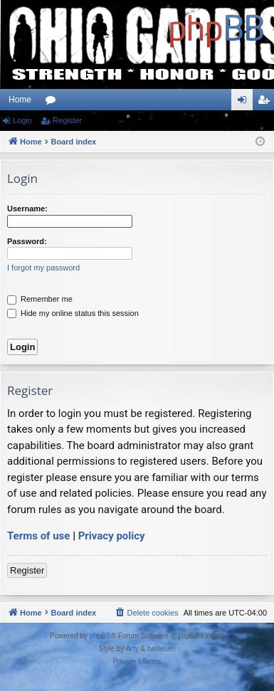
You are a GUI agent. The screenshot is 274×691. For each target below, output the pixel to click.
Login (22, 120)
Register (67, 120)
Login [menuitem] (245, 102)
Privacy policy (111, 535)
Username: (27, 208)
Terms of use (38, 535)
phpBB (100, 636)
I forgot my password (43, 267)
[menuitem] (146, 613)
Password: (27, 241)
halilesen (161, 649)
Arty (132, 649)
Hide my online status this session (73, 313)
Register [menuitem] (266, 102)
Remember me (40, 299)
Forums (53, 102)
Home (20, 100)
